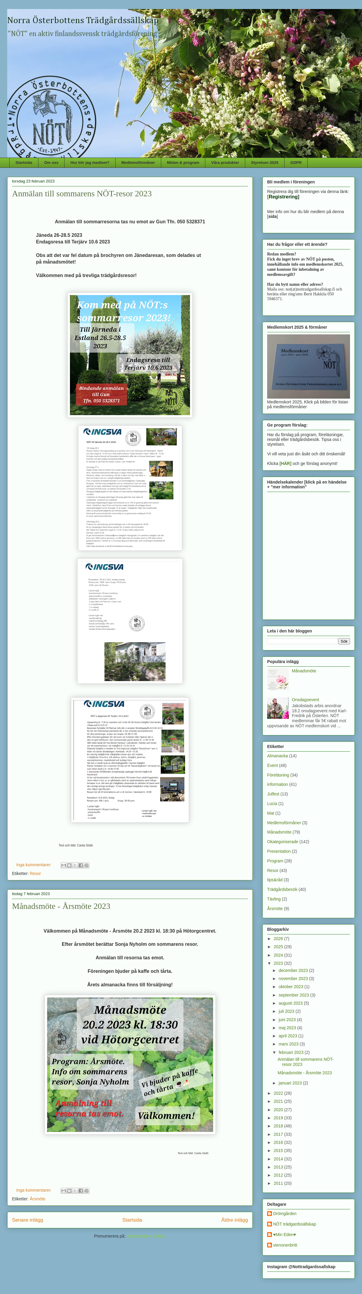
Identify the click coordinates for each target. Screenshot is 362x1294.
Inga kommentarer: (34, 864)
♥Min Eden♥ (284, 1234)
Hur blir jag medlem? (90, 162)
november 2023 (294, 978)
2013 (279, 1167)
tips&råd (274, 879)
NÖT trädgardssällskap (294, 1224)
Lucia (272, 803)
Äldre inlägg (234, 1220)
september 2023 (294, 995)
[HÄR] (285, 463)
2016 (279, 1142)
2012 (279, 1175)
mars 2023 (289, 1044)
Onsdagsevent (305, 699)
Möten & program (183, 162)
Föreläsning (278, 775)
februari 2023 (291, 1052)
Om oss (51, 162)
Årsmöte (37, 1198)
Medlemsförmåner (138, 162)
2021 (279, 1101)
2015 (279, 1150)
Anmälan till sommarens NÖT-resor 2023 (82, 193)
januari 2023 (291, 1083)
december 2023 (294, 970)
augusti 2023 (291, 1003)
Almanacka (277, 755)
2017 (279, 1134)
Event (272, 765)
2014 (279, 1159)
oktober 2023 (291, 986)
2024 (279, 955)
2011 (279, 1183)
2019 (279, 1117)
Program (275, 860)
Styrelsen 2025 (264, 162)
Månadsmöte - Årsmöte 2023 (61, 906)
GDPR (296, 162)
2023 (279, 963)
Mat (270, 813)
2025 (279, 946)
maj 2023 (288, 1027)
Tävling (274, 899)
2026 (279, 938)
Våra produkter (225, 162)
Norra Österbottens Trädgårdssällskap (83, 20)
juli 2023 (287, 1011)
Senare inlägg (27, 1220)
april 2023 (288, 1035)
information (277, 784)
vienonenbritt (285, 1245)
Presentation (279, 851)
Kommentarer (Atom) (146, 1236)
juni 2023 (288, 1019)
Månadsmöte (304, 670)
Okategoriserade (282, 841)
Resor (35, 873)
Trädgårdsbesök (282, 889)
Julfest (273, 794)
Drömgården (285, 1213)
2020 (279, 1109)
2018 (279, 1126)
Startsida (24, 162)
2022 (279, 1093)
